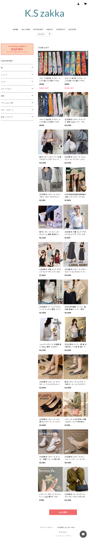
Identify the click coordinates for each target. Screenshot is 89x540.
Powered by (63, 536)
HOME (15, 29)
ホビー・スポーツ (7, 110)
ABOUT (50, 29)
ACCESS (72, 29)
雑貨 (2, 96)
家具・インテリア (7, 117)
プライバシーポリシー (47, 527)
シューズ (4, 75)
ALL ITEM (26, 29)
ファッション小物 (7, 103)
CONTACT (60, 29)
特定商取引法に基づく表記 (66, 527)
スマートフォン (6, 89)
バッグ (3, 82)
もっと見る (63, 512)
